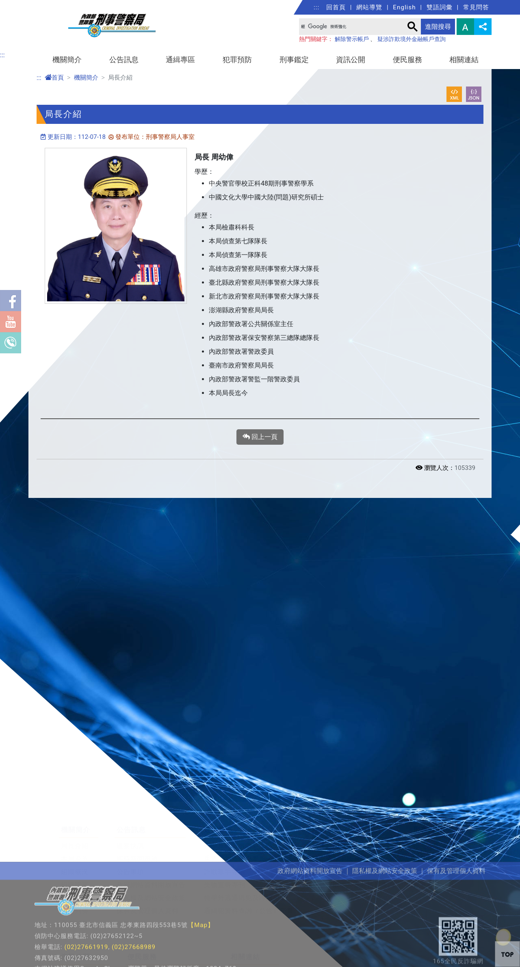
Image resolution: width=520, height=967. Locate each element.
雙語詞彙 (440, 7)
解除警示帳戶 (352, 39)
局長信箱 (141, 941)
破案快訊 (130, 814)
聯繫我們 (75, 905)
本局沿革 (75, 827)
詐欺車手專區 (224, 840)
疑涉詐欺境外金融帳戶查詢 (411, 39)
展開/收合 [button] (484, 778)
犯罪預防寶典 (332, 814)
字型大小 (465, 26)
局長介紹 (75, 814)
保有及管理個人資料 (148, 879)
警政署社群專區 (255, 954)
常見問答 (476, 7)
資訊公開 (350, 60)
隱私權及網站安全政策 (151, 866)
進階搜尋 (438, 26)
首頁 (54, 77)
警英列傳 (75, 879)
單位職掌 (75, 866)
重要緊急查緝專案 (231, 827)
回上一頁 (260, 437)
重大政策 (75, 954)
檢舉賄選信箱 (148, 954)
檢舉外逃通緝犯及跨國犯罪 (245, 866)
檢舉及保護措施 (228, 814)
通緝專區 (180, 60)
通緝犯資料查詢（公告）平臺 (249, 879)
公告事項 (130, 840)
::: (316, 7)
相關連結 (464, 60)
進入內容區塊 (19, 5)
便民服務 (407, 60)
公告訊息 (124, 60)
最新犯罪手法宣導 (339, 827)
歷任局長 (75, 892)
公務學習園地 (251, 941)
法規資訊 (75, 941)
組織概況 (75, 840)
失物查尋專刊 (224, 853)
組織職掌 (75, 853)
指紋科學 (427, 840)
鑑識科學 (427, 814)
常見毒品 (427, 853)
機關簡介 (67, 60)
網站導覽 (369, 7)
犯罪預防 (237, 60)
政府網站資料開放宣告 (151, 853)
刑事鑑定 (294, 60)
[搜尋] (351, 26)
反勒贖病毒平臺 (336, 840)
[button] (507, 954)
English (404, 7)
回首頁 (336, 7)
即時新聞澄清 (137, 827)
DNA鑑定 (427, 827)
